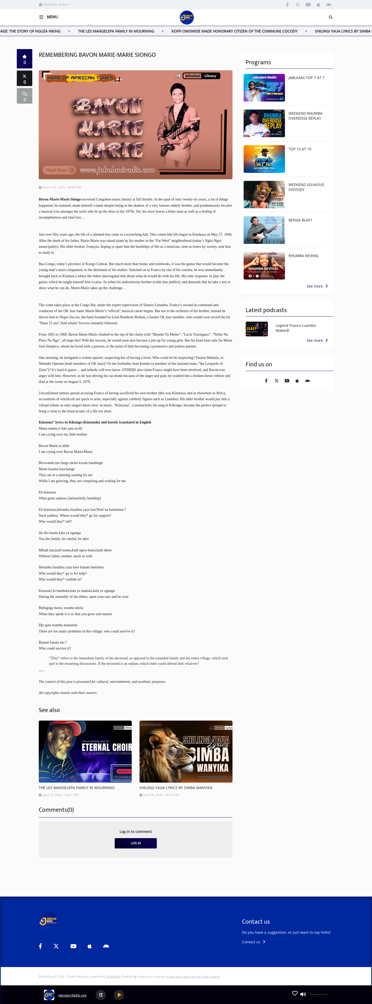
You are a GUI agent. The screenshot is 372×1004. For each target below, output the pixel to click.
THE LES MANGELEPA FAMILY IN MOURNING (121, 31)
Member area (54, 4)
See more (317, 286)
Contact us (253, 941)
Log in (136, 843)
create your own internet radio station (193, 976)
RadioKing (113, 976)
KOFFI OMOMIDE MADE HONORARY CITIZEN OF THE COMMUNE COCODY (239, 31)
